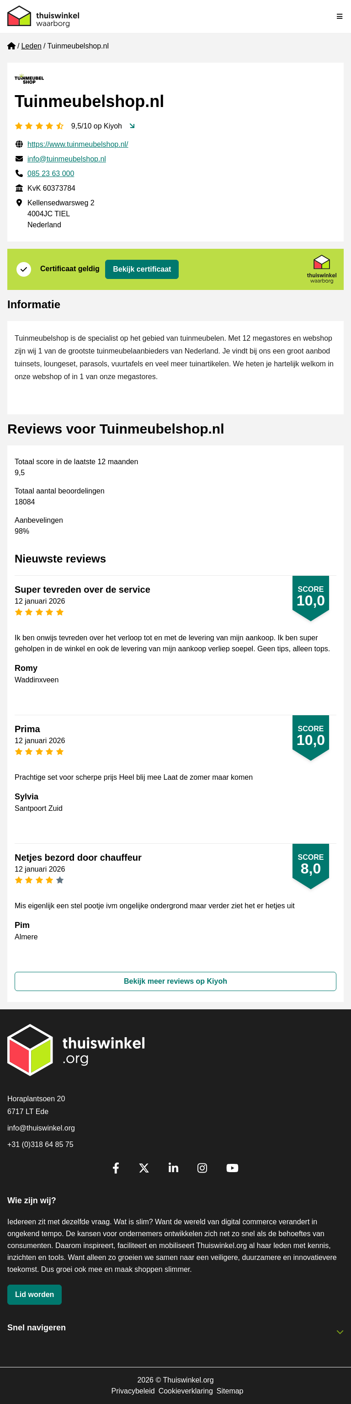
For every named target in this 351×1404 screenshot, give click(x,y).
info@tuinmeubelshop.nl (66, 159)
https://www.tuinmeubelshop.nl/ (77, 144)
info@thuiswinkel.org (41, 1128)
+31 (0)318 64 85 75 (40, 1144)
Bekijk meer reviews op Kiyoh (175, 981)
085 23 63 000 (50, 173)
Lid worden (34, 1294)
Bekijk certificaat (142, 269)
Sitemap (230, 1391)
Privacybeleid (132, 1391)
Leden (31, 46)
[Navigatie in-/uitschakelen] (340, 16)
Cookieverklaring (186, 1391)
